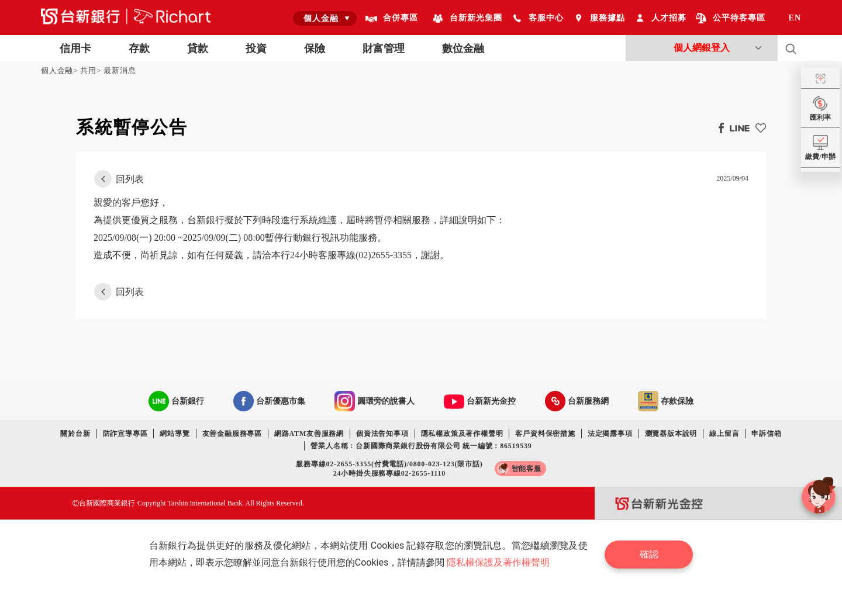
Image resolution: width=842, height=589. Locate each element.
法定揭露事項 (610, 433)
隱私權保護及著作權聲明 (498, 562)
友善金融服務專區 (232, 433)
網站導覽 (174, 433)
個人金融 (57, 70)
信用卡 (75, 48)
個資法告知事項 (382, 433)
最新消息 (119, 70)
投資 (256, 48)
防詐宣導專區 (125, 433)
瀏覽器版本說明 (671, 433)
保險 (314, 48)
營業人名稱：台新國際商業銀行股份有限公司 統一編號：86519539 (421, 446)
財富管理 (384, 48)
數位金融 (463, 48)
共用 (88, 70)
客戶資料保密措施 (545, 433)
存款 (139, 48)
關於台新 (75, 433)
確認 (649, 554)
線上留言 (724, 433)
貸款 (197, 48)
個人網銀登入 (702, 48)
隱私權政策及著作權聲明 (462, 433)
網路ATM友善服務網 (309, 433)
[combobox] (325, 18)
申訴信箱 (766, 433)
